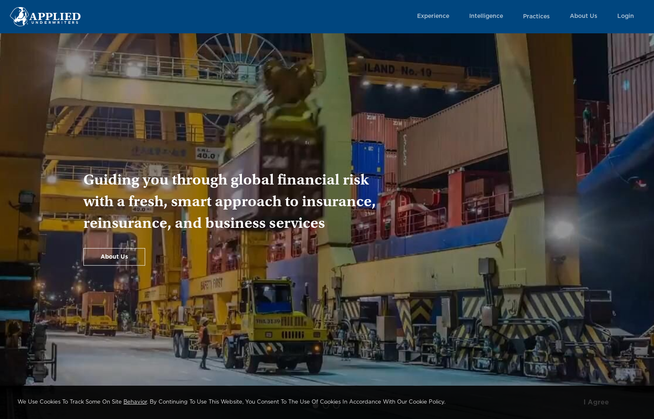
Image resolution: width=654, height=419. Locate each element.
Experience (433, 16)
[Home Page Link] (45, 16)
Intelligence (486, 16)
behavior (135, 402)
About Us (583, 16)
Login (625, 16)
